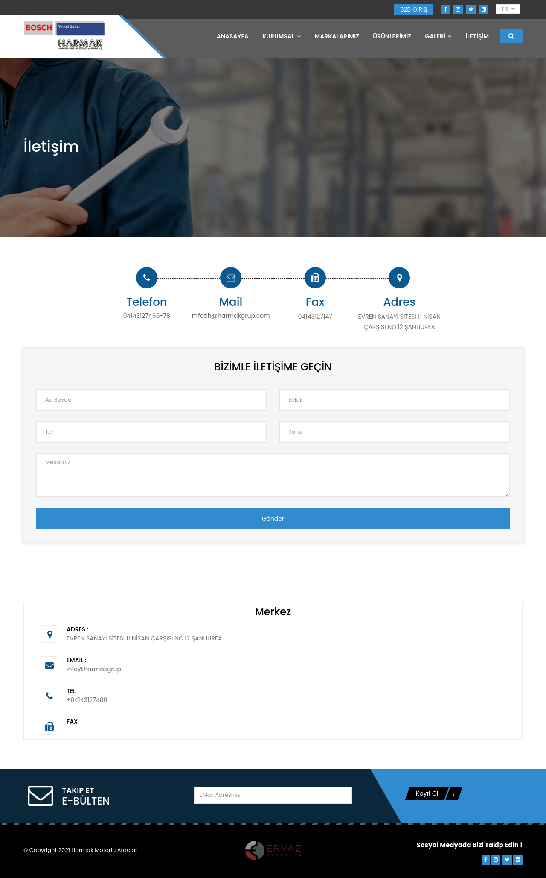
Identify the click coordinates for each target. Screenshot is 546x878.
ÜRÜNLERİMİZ (392, 36)
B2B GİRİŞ (413, 9)
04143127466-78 (146, 316)
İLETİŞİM (477, 36)
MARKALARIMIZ (337, 36)
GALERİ (438, 36)
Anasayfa (233, 36)
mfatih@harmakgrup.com (231, 316)
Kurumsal (281, 36)
